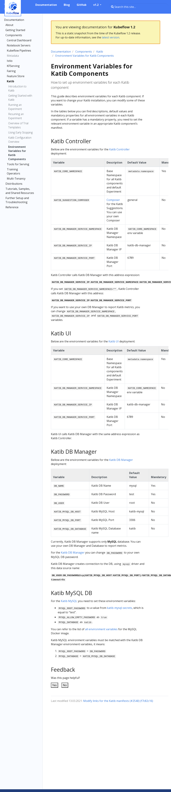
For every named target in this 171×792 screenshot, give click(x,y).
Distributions (13, 184)
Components (13, 35)
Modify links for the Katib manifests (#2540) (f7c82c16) (118, 701)
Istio (9, 61)
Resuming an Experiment (16, 116)
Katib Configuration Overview (19, 140)
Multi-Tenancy (16, 178)
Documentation (14, 20)
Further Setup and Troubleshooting (17, 200)
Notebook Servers (18, 45)
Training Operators (13, 171)
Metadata (13, 56)
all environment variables (101, 629)
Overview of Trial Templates (18, 125)
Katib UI (113, 341)
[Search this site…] (138, 7)
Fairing (11, 71)
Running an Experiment (15, 107)
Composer (113, 200)
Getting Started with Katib (20, 98)
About (9, 25)
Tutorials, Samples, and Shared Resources (19, 191)
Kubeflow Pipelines (19, 50)
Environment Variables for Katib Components (17, 153)
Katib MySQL (69, 601)
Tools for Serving (18, 164)
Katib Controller (119, 149)
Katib (10, 81)
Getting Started (15, 30)
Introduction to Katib (17, 88)
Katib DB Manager (121, 460)
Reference (11, 207)
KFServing (13, 66)
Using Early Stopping (20, 132)
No (65, 685)
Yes (54, 685)
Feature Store (15, 76)
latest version (110, 37)
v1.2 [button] (96, 5)
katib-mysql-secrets (119, 608)
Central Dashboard (19, 40)
